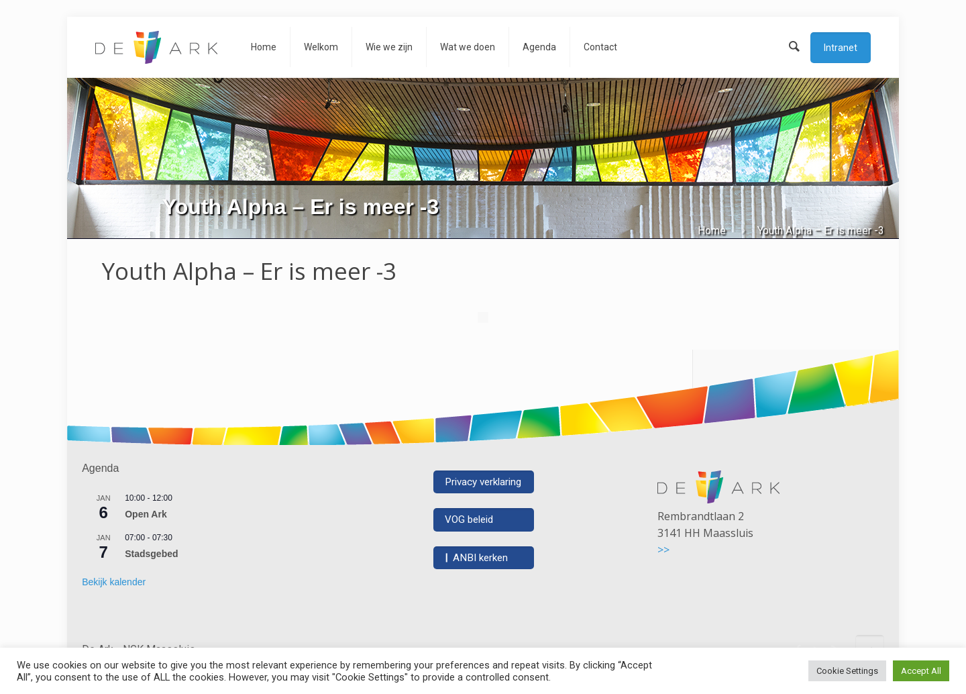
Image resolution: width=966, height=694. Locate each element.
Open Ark (146, 514)
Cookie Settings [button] (847, 671)
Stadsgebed (151, 553)
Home (712, 230)
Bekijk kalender (114, 582)
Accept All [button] (921, 671)
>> (663, 549)
